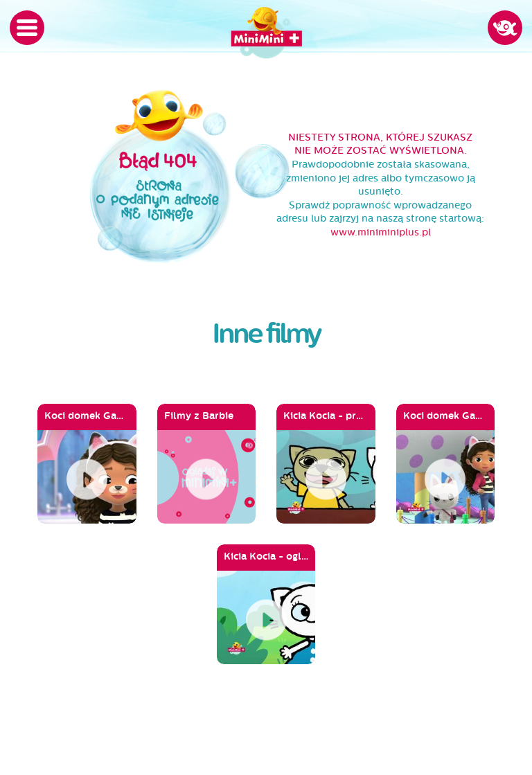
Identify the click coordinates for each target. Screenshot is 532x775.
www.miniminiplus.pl (380, 232)
